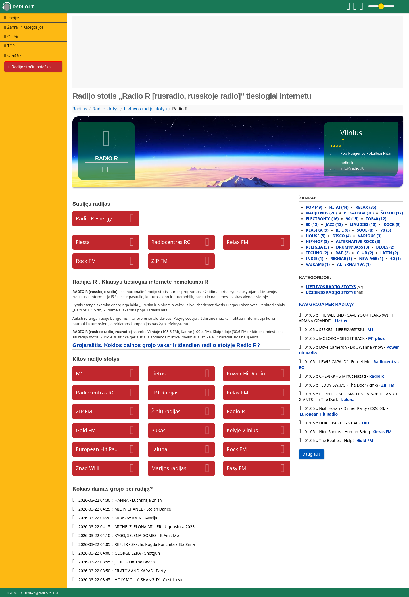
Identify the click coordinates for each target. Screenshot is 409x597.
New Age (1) (371, 258)
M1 (80, 373)
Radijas (79, 108)
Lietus (158, 373)
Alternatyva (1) (354, 264)
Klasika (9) (317, 230)
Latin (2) (389, 252)
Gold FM (86, 430)
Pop (343, 153)
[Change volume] (381, 6)
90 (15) (352, 218)
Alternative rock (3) (358, 241)
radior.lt (346, 162)
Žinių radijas (166, 411)
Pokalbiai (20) (359, 213)
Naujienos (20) (321, 213)
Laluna (159, 449)
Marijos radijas (169, 468)
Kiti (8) (343, 230)
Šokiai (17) (392, 213)
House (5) (315, 235)
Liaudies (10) (363, 224)
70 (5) (386, 230)
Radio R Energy (94, 218)
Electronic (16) (322, 218)
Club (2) (365, 252)
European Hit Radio (97, 449)
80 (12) (312, 224)
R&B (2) (342, 252)
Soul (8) (365, 230)
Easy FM (236, 468)
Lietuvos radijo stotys (145, 108)
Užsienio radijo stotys (331, 292)
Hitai (387, 153)
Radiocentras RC (170, 242)
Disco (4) (342, 235)
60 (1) (395, 258)
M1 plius (376, 338)
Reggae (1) (341, 258)
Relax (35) (366, 207)
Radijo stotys (106, 108)
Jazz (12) (334, 224)
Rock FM (86, 260)
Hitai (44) (339, 207)
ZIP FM (159, 260)
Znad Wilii (87, 468)
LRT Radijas (165, 392)
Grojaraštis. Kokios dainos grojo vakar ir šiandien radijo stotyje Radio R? (166, 345)
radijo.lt (23, 6)
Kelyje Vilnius (242, 430)
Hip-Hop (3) (317, 241)
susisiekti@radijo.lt (36, 593)
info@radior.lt (352, 168)
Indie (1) (315, 258)
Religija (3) (317, 247)
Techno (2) (317, 252)
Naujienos (356, 153)
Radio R (236, 411)
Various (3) (369, 235)
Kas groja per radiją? (326, 304)
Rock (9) (391, 224)
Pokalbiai (374, 153)
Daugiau (311, 454)
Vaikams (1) (318, 264)
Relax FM (237, 242)
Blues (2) (385, 247)
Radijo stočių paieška (29, 66)
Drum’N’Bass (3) (352, 247)
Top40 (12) (376, 218)
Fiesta (83, 242)
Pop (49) (314, 207)
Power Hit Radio (246, 373)
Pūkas (158, 430)
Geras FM (382, 431)
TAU (365, 422)
